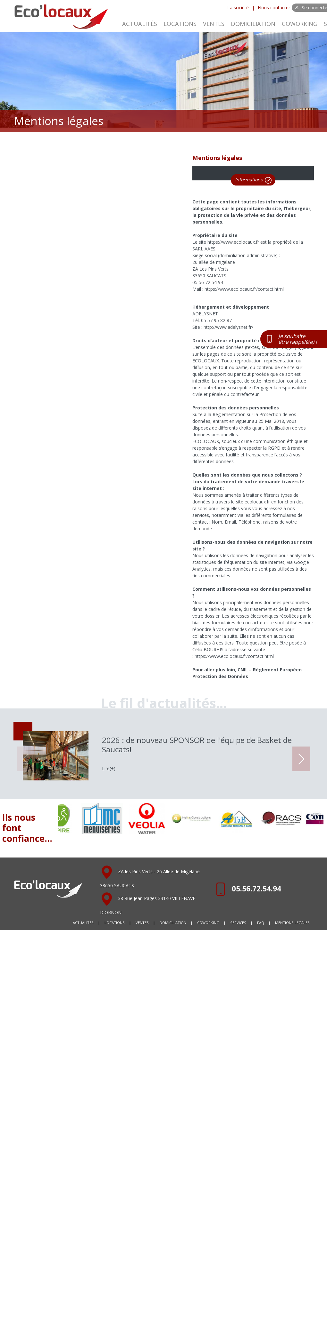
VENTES (213, 24)
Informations (253, 180)
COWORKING (299, 24)
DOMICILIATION (253, 24)
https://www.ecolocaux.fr (233, 242)
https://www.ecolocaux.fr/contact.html (244, 289)
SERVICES (238, 922)
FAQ (260, 922)
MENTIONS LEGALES (292, 922)
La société (238, 7)
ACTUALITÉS (139, 24)
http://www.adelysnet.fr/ (228, 327)
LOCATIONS (180, 24)
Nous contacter (274, 7)
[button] (301, 759)
